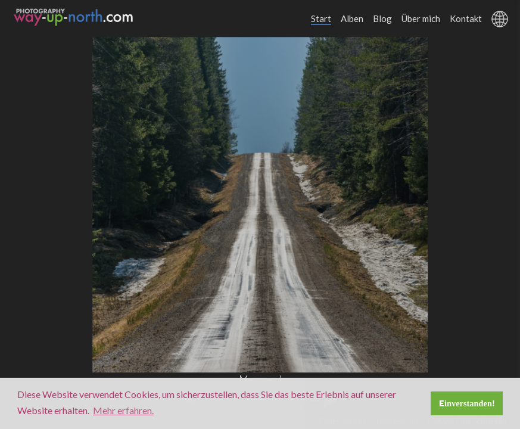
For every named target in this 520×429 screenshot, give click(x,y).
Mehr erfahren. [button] (123, 410)
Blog (382, 18)
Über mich (420, 18)
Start (321, 18)
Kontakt (466, 18)
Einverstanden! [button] (467, 403)
